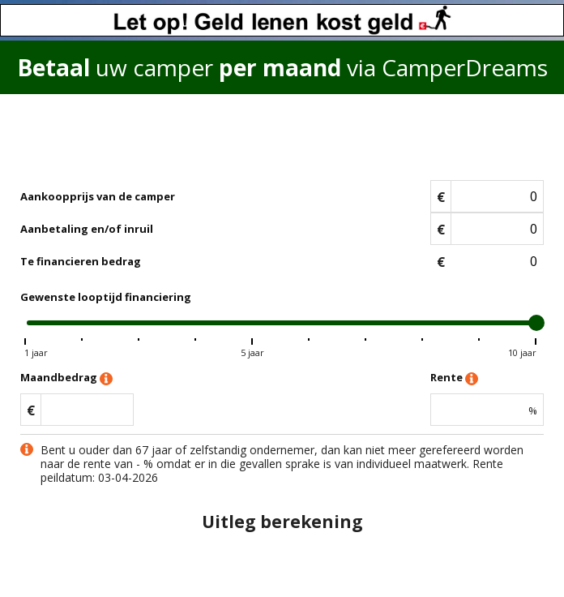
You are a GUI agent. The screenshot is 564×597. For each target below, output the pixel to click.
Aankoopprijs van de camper (97, 196)
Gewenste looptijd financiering (105, 297)
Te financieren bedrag (80, 261)
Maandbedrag (66, 378)
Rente (454, 378)
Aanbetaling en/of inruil (86, 228)
